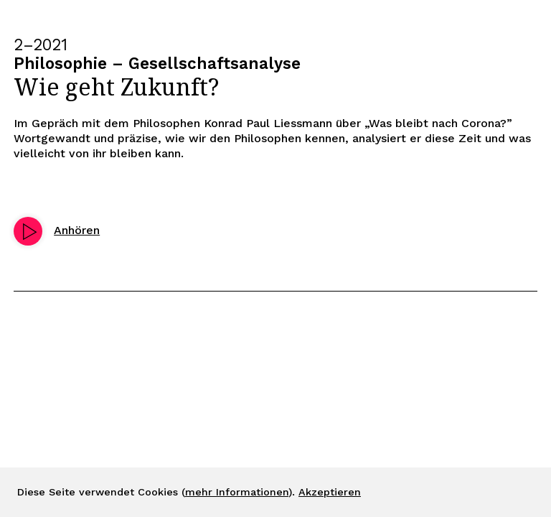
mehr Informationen (236, 492)
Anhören (77, 230)
